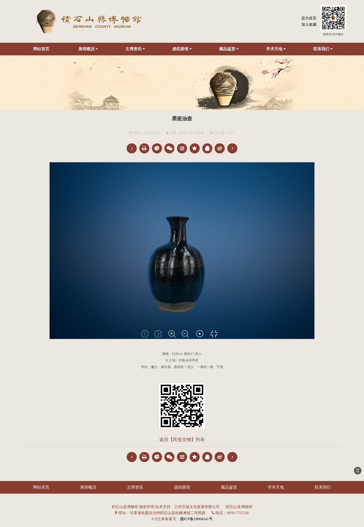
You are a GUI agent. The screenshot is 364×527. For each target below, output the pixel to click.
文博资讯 (135, 49)
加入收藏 (308, 24)
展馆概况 (88, 49)
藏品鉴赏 (229, 49)
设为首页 (308, 18)
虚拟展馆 (182, 49)
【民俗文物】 (182, 439)
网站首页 (41, 49)
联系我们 (323, 49)
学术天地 (276, 49)
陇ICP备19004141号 (196, 519)
